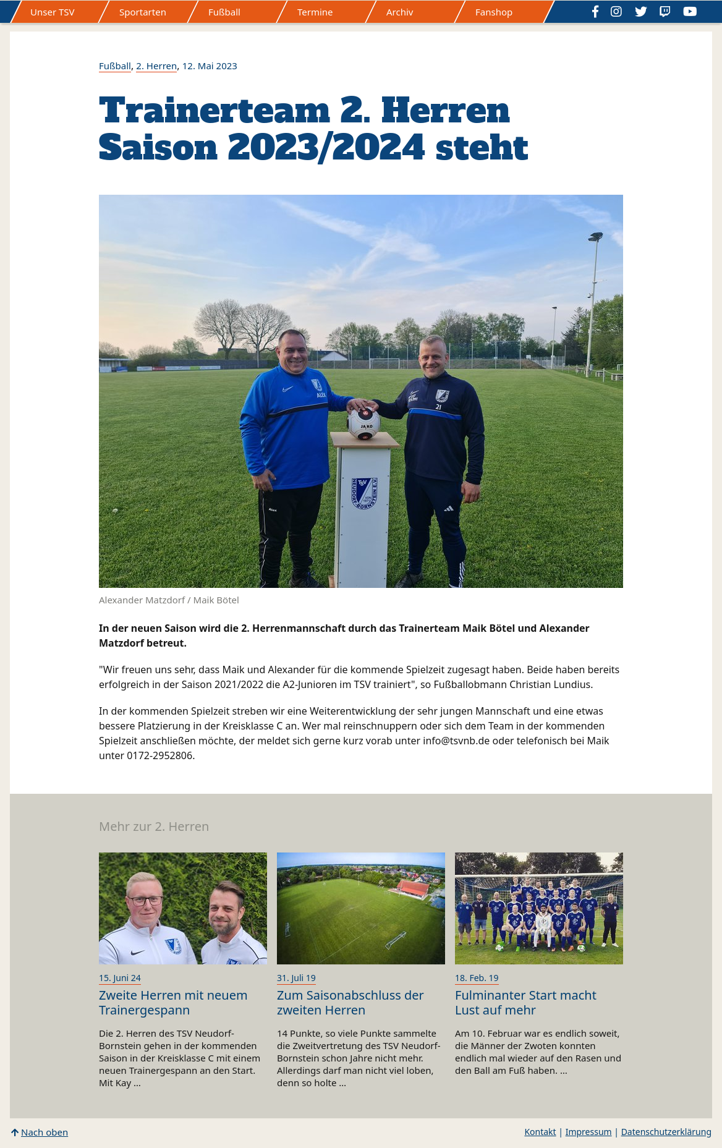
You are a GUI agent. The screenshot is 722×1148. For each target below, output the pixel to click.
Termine (315, 12)
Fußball (224, 12)
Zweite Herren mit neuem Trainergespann (173, 1002)
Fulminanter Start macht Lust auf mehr (526, 1002)
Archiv (399, 12)
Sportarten (142, 12)
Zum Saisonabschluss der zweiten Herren (350, 1002)
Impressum (589, 1131)
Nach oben (44, 1132)
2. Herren (156, 65)
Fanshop (493, 12)
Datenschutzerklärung (666, 1131)
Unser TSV (52, 12)
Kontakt (540, 1131)
